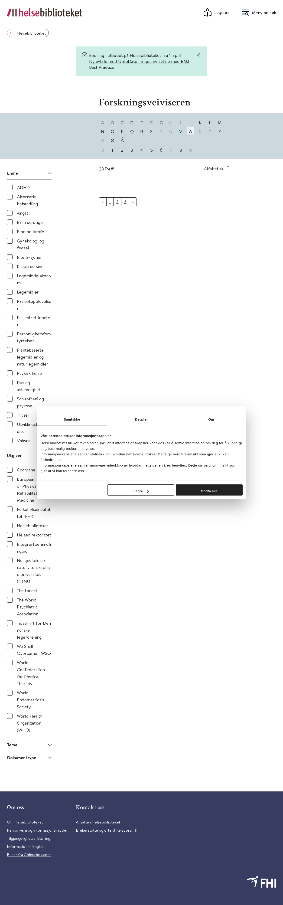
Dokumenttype (21, 758)
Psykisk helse (29, 373)
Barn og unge (30, 222)
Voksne (24, 440)
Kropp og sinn (30, 266)
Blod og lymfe (30, 231)
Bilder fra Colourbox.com (29, 854)
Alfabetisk (213, 168)
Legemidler (28, 292)
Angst (22, 213)
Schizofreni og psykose (30, 402)
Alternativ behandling (27, 200)
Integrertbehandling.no (34, 547)
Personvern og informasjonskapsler (37, 830)
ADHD (23, 187)
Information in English (25, 846)
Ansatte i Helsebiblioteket (98, 822)
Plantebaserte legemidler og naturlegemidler (32, 357)
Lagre (141, 491)
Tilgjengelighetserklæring (28, 838)
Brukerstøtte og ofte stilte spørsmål (106, 830)
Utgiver (14, 455)
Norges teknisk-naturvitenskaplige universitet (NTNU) (33, 570)
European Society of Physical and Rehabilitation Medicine (34, 489)
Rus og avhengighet (28, 385)
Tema (12, 745)
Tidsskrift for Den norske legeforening (34, 630)
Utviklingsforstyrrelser (34, 427)
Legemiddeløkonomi (34, 279)
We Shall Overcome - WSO (34, 649)
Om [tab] (211, 419)
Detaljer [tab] (141, 419)
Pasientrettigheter (33, 320)
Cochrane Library (33, 470)
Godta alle (209, 491)
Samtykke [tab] (72, 419)
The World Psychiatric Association (27, 607)
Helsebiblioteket (32, 525)
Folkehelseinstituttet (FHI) (34, 512)
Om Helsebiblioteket (25, 822)
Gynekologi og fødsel (30, 244)
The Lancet (27, 590)
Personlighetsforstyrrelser (34, 337)
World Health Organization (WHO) (29, 723)
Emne (12, 173)
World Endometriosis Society (30, 699)
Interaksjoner (29, 257)
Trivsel (23, 415)
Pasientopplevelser (34, 304)
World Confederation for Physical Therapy (31, 673)
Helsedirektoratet (34, 535)
